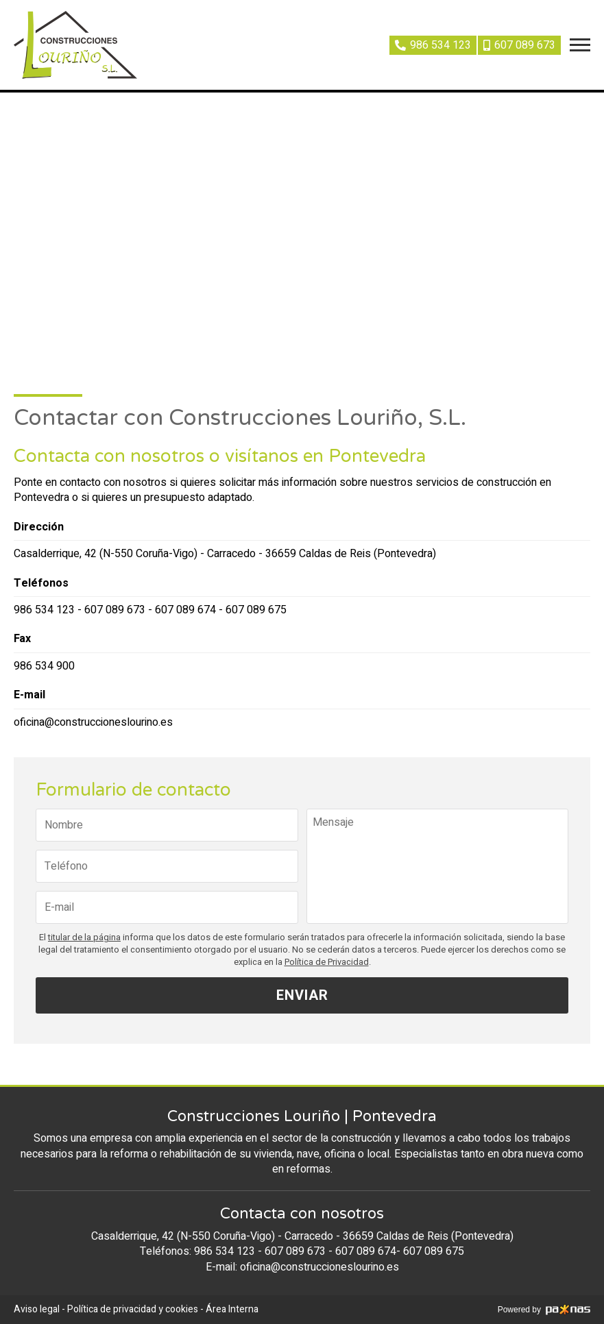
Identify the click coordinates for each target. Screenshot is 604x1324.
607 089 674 (185, 609)
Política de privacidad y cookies (132, 1309)
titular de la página (84, 937)
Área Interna (232, 1309)
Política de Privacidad (327, 962)
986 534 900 (44, 666)
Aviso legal (37, 1309)
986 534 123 (44, 609)
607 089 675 (256, 609)
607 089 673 (114, 609)
